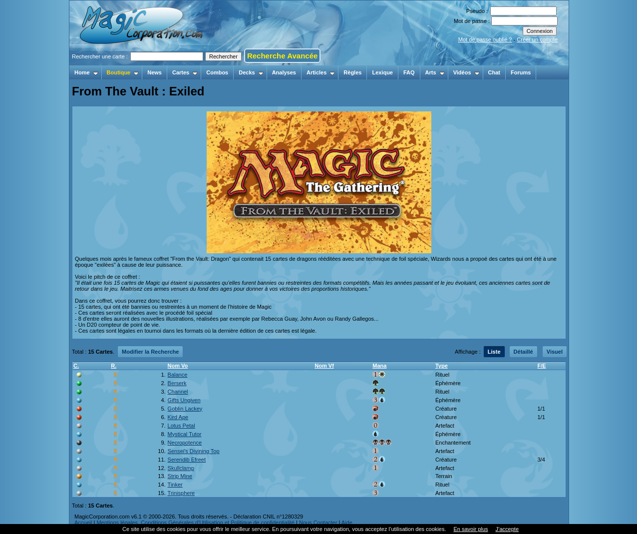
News (154, 72)
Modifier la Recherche (150, 352)
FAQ (409, 72)
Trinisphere (181, 493)
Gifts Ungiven (184, 400)
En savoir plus (470, 529)
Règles (352, 72)
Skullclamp (181, 468)
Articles (321, 72)
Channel (178, 392)
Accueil (83, 523)
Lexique (382, 72)
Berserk (177, 383)
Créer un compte (537, 39)
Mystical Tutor (185, 434)
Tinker (175, 485)
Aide (346, 523)
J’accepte (507, 529)
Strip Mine (180, 476)
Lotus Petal (181, 426)
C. (76, 366)
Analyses (284, 72)
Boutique (123, 72)
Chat (494, 72)
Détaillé (523, 352)
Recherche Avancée (282, 55)
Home (86, 72)
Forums (521, 72)
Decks (251, 72)
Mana (379, 366)
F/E (541, 366)
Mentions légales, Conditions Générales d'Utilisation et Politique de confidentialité (195, 523)
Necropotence (185, 443)
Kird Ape (178, 417)
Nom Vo (178, 366)
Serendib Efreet (187, 460)
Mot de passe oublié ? (485, 39)
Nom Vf (324, 366)
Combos (217, 72)
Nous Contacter (318, 523)
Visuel (555, 352)
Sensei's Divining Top (194, 451)
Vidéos (466, 72)
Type (441, 366)
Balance (178, 375)
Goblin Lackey (185, 409)
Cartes (185, 72)
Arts (435, 72)
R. (113, 366)
